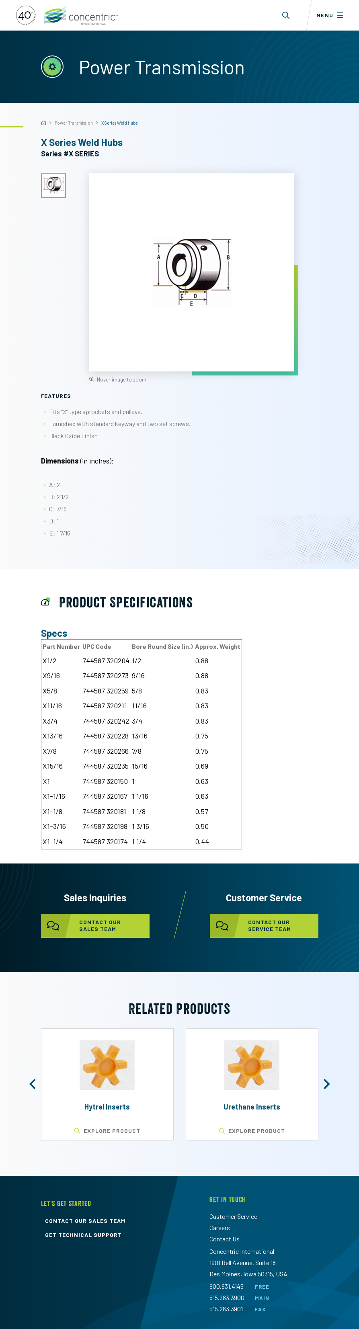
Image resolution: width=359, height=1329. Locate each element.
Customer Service (233, 1216)
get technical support (83, 1235)
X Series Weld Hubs (119, 122)
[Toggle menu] (332, 15)
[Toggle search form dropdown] (286, 15)
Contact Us (224, 1239)
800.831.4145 (226, 1286)
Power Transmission (74, 122)
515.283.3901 (226, 1309)
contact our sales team (81, 926)
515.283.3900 (226, 1297)
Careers (219, 1227)
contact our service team (250, 926)
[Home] (43, 123)
